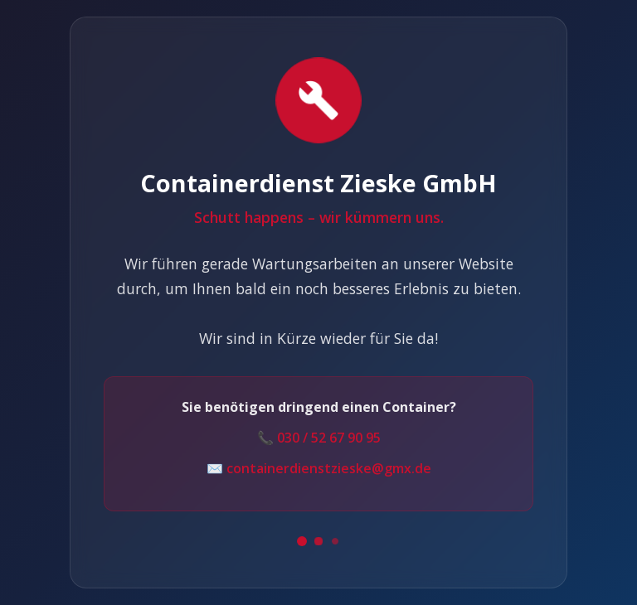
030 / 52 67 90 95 (329, 437)
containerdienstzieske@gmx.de (328, 468)
